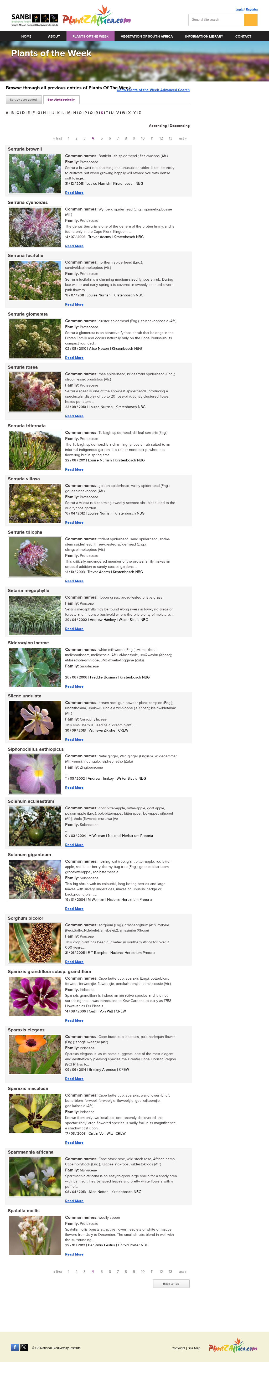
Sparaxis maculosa (26, 1109)
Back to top (171, 1307)
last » (182, 138)
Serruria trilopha (23, 541)
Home (26, 36)
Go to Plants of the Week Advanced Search (153, 99)
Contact (243, 36)
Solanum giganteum (27, 870)
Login (240, 9)
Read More (72, 193)
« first (57, 138)
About (54, 36)
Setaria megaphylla (26, 600)
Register (252, 9)
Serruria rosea (21, 372)
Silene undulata (22, 708)
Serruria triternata (25, 432)
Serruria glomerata (26, 318)
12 (161, 138)
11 (152, 138)
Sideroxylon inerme (26, 654)
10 (143, 138)
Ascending (158, 126)
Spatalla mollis (22, 1233)
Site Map (194, 1348)
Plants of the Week (90, 36)
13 (170, 138)
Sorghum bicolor (23, 935)
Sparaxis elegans (24, 1049)
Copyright (178, 1348)
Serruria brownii (23, 149)
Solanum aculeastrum (29, 816)
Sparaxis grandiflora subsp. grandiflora (47, 990)
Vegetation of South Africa (147, 36)
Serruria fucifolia (23, 258)
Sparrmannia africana (28, 1174)
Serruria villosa (22, 486)
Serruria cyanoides (26, 204)
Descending (180, 126)
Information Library (204, 36)
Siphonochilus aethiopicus (34, 762)
